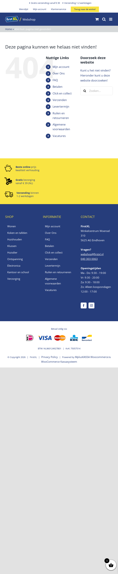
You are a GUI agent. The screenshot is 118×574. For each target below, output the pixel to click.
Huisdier (12, 252)
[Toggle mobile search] (104, 19)
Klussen (11, 246)
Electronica (13, 265)
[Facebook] (84, 305)
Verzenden (60, 100)
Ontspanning (15, 259)
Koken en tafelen (17, 233)
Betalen (57, 87)
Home (8, 29)
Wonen (11, 226)
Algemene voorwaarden (53, 281)
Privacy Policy (49, 357)
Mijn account (61, 67)
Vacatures (59, 136)
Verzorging (13, 278)
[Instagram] (91, 305)
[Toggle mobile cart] (97, 19)
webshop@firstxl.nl (92, 254)
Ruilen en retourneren (58, 272)
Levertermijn (61, 106)
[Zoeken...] (96, 91)
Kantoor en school (18, 272)
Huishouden (14, 239)
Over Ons (59, 73)
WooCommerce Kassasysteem (59, 361)
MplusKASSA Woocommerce (92, 357)
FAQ (55, 80)
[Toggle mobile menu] (111, 19)
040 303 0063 (89, 259)
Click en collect (62, 93)
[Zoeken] (84, 91)
